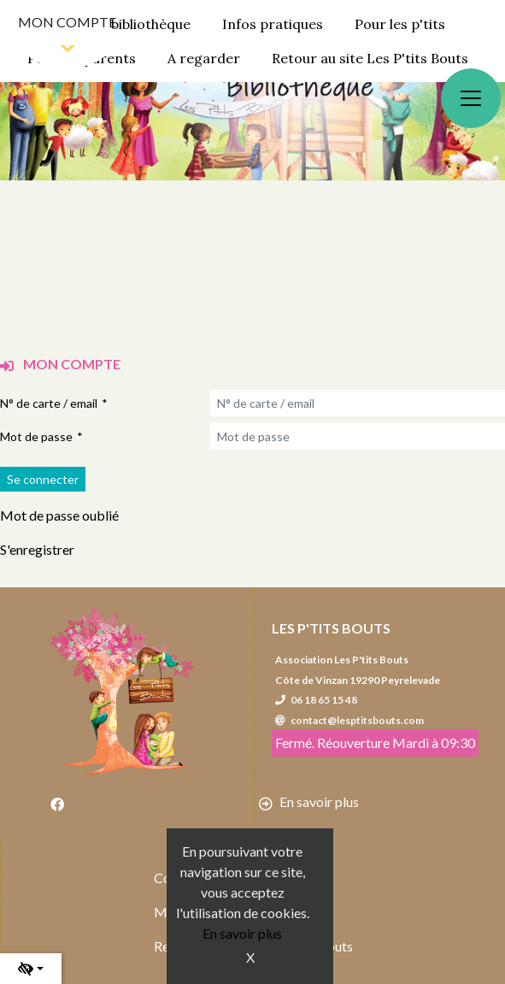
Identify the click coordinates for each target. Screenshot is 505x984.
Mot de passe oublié (59, 515)
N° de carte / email (48, 403)
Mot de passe (36, 436)
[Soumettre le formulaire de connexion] (42, 479)
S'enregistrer (37, 549)
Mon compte (67, 22)
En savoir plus (242, 933)
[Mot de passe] (357, 436)
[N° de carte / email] (357, 403)
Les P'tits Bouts (331, 628)
